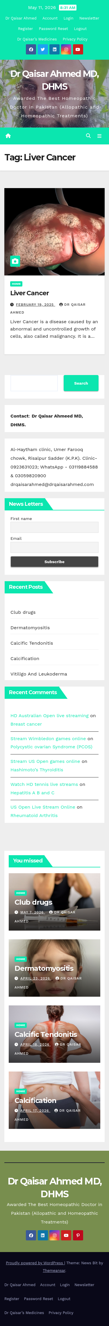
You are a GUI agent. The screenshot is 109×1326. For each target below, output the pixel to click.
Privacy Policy (75, 39)
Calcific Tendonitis (31, 643)
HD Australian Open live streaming (49, 715)
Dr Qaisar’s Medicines (37, 39)
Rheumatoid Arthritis (34, 815)
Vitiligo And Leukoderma (38, 674)
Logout (80, 28)
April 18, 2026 (35, 1044)
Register (25, 28)
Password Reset (53, 28)
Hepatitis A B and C (32, 792)
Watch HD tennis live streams (44, 784)
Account (50, 18)
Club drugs (23, 612)
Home (16, 283)
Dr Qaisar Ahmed (20, 18)
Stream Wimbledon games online (48, 738)
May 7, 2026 (32, 912)
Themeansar (54, 1270)
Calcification (24, 658)
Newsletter (89, 18)
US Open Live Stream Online (42, 807)
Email (16, 538)
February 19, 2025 (35, 305)
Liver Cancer (29, 293)
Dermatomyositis (30, 627)
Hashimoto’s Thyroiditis (36, 769)
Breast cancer (26, 724)
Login (69, 18)
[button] (88, 136)
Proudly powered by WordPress (35, 1263)
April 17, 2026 (35, 1110)
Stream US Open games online (45, 761)
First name (21, 518)
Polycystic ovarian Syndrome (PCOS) (51, 746)
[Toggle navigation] (99, 136)
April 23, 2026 (35, 978)
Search (81, 383)
